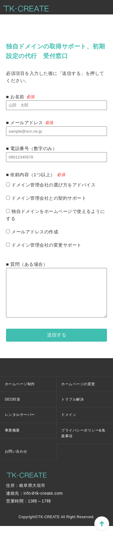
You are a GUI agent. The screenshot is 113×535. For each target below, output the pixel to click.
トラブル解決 (72, 408)
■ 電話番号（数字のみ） (31, 148)
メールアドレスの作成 (32, 231)
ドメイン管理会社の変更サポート (44, 245)
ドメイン (68, 424)
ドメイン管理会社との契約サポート (46, 198)
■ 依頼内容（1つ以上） (30, 174)
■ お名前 (20, 96)
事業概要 (12, 439)
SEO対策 (12, 408)
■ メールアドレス (30, 122)
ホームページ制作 (20, 393)
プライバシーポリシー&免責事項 (83, 442)
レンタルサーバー (20, 424)
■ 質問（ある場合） (27, 264)
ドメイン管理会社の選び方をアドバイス (51, 184)
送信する (56, 343)
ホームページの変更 (78, 393)
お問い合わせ (16, 460)
